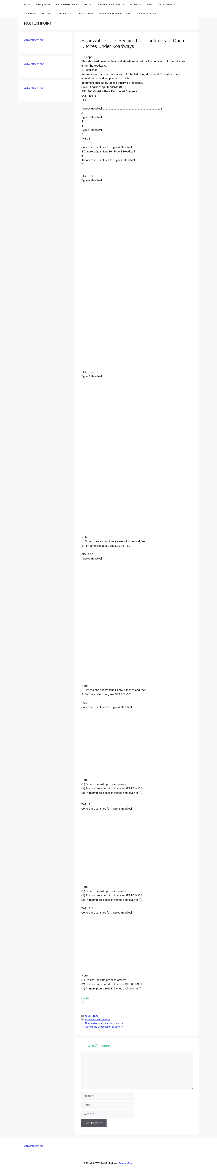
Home (27, 4)
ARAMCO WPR (85, 13)
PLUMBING (135, 4)
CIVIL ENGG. (91, 1015)
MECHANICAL (65, 13)
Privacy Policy (43, 4)
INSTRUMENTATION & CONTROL (75, 4)
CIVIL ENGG (30, 13)
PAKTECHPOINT (38, 23)
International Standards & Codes (115, 13)
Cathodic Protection (147, 13)
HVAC (150, 4)
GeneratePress (126, 1163)
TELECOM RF (169, 4)
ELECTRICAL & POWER (112, 4)
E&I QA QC (47, 13)
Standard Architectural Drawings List (104, 1023)
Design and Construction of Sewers (104, 1026)
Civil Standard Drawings (97, 1019)
